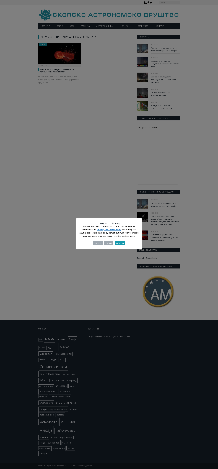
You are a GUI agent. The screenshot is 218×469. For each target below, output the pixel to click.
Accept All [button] (120, 243)
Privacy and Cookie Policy (109, 229)
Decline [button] (109, 243)
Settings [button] (98, 243)
